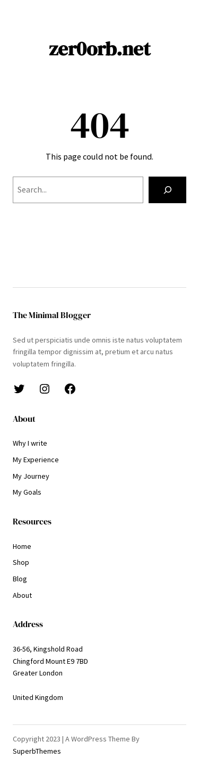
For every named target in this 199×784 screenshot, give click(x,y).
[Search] (167, 190)
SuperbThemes (37, 751)
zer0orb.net (99, 48)
